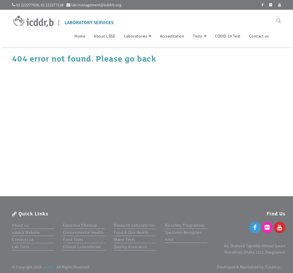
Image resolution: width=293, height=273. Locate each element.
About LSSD (104, 36)
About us (20, 225)
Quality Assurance (130, 246)
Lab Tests (20, 246)
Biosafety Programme (185, 225)
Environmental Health (83, 232)
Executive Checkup (80, 225)
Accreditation (172, 36)
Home (79, 36)
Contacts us (23, 239)
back (146, 59)
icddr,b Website (26, 232)
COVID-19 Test (228, 36)
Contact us (259, 36)
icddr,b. (49, 267)
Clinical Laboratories (82, 246)
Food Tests (73, 239)
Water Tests (124, 239)
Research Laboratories (134, 225)
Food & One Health (131, 232)
